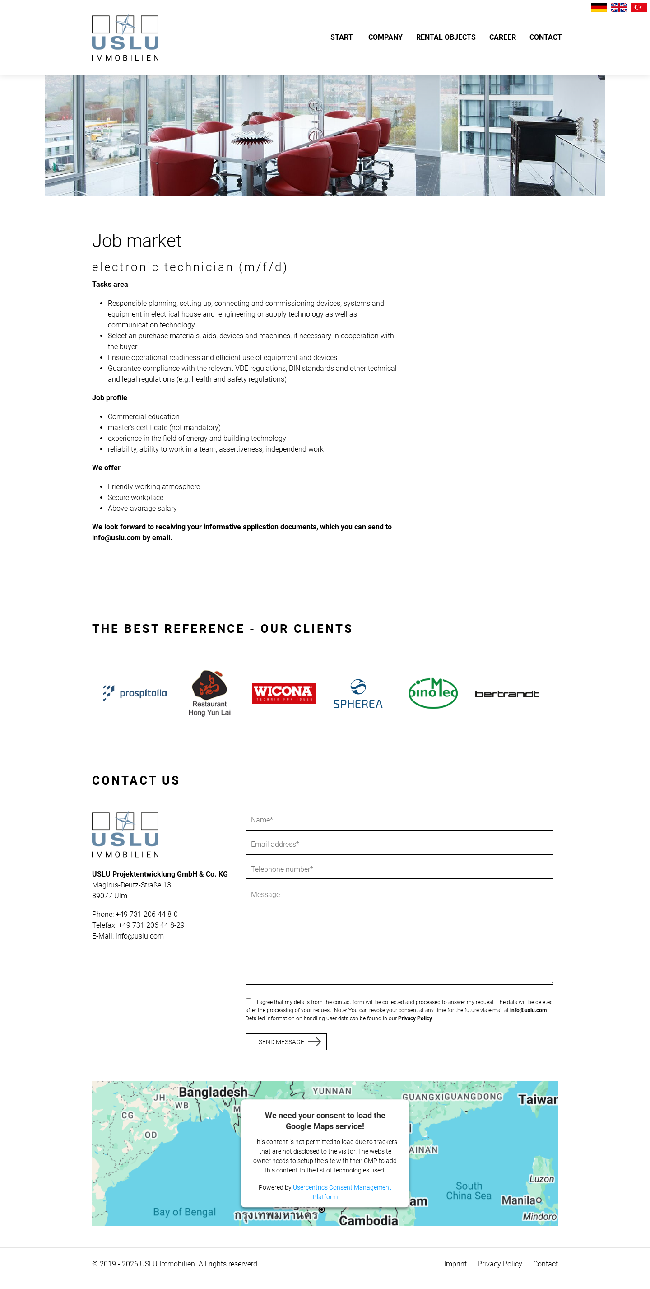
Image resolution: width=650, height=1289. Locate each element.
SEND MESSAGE (281, 1042)
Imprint (455, 1264)
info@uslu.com (140, 936)
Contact (545, 1264)
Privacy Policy (415, 1018)
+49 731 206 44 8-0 (147, 914)
